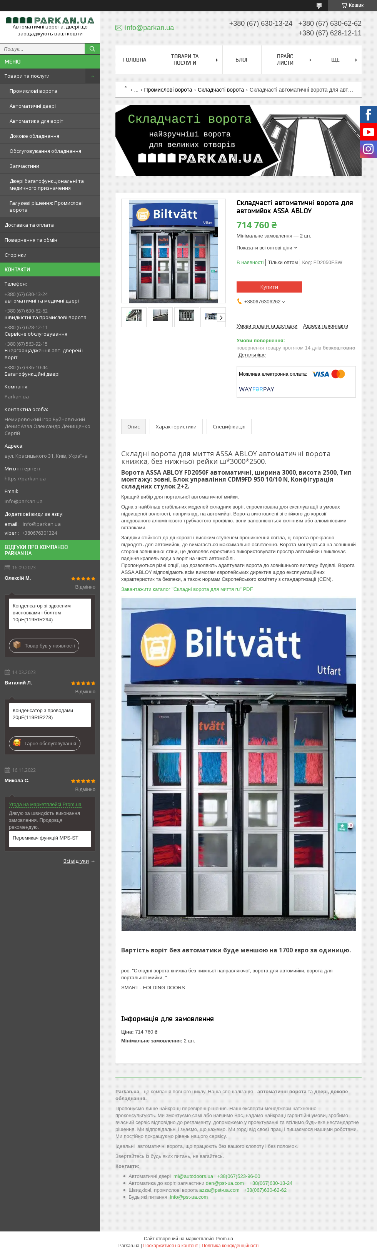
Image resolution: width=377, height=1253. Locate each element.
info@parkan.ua (24, 501)
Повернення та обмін (31, 239)
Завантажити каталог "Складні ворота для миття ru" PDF (187, 589)
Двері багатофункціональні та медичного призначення (47, 184)
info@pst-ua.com (189, 1197)
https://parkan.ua (25, 478)
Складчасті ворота (221, 90)
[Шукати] (92, 49)
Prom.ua (224, 1238)
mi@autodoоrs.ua (193, 1176)
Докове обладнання (34, 135)
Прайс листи (285, 59)
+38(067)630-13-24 (271, 1183)
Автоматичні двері (33, 105)
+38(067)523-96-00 (238, 1176)
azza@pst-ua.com (219, 1190)
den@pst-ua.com (225, 1183)
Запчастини (24, 165)
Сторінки (16, 254)
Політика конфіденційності (230, 1245)
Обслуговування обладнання (45, 150)
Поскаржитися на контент (170, 1245)
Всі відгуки (76, 860)
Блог (242, 60)
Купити (269, 286)
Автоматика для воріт (36, 120)
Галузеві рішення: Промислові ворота (46, 206)
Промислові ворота (33, 90)
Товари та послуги (27, 75)
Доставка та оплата (29, 224)
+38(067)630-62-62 (265, 1190)
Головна (134, 60)
